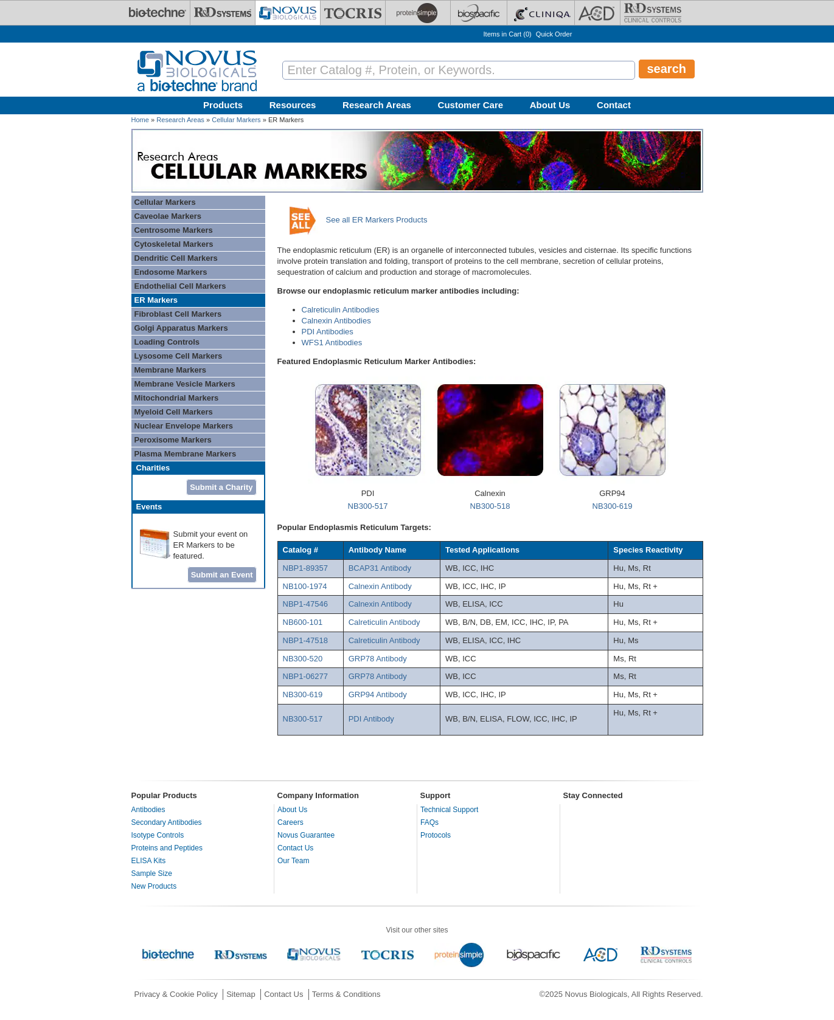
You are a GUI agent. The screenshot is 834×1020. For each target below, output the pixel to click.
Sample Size (151, 873)
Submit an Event (222, 574)
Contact (614, 105)
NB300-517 (368, 506)
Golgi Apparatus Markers (181, 328)
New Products (154, 886)
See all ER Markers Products (377, 219)
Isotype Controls (157, 835)
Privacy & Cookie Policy (176, 994)
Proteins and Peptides (167, 848)
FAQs (429, 822)
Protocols (435, 835)
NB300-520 (303, 658)
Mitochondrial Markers (176, 397)
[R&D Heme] (653, 13)
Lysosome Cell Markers (178, 355)
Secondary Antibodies (166, 822)
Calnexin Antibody (380, 586)
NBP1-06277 (305, 676)
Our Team (293, 860)
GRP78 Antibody (378, 658)
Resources (292, 105)
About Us (550, 105)
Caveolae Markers (168, 216)
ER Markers (156, 300)
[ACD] (597, 13)
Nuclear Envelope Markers (184, 425)
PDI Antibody (371, 718)
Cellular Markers (236, 119)
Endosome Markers (170, 272)
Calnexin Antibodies (336, 320)
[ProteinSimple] (418, 13)
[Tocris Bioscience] (353, 13)
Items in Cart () (508, 34)
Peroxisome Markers (173, 439)
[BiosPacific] (478, 13)
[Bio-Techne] (157, 13)
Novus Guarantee (306, 835)
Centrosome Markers (173, 230)
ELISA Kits (148, 860)
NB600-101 (303, 622)
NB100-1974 (305, 586)
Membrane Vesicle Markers (184, 383)
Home (140, 119)
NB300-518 (490, 506)
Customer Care (471, 105)
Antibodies (148, 809)
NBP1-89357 (305, 568)
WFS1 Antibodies (332, 342)
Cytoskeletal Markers (174, 244)
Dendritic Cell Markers (176, 258)
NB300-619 (612, 506)
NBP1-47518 (305, 640)
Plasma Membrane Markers (185, 453)
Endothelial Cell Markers (180, 286)
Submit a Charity (221, 487)
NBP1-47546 (305, 603)
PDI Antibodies (327, 331)
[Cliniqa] (541, 13)
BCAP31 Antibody (380, 568)
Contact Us (295, 848)
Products (223, 105)
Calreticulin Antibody (384, 622)
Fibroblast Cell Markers (178, 314)
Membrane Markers (170, 369)
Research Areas (376, 105)
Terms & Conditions (346, 994)
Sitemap (240, 994)
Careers (290, 822)
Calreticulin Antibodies (341, 309)
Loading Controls (167, 341)
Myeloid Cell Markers (173, 411)
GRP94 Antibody (379, 694)
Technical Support (449, 809)
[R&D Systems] (222, 13)
